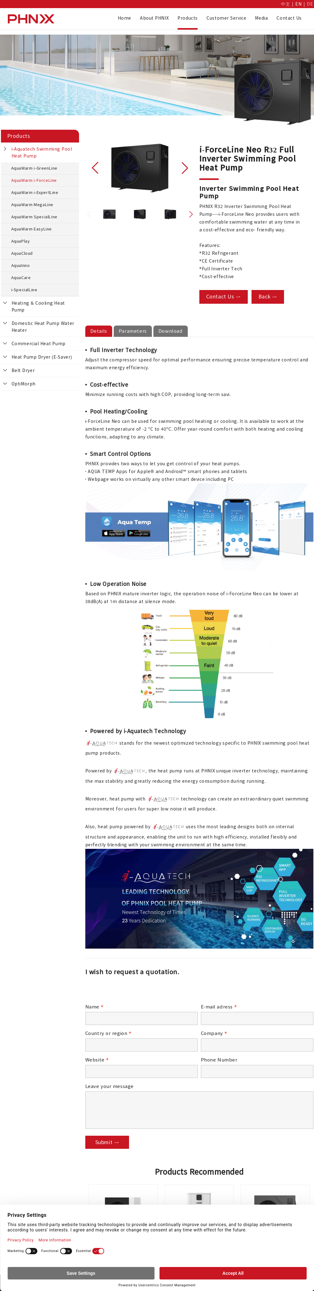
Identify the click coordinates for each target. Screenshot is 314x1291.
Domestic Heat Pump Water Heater (43, 326)
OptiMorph (24, 384)
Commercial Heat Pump (39, 343)
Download (170, 331)
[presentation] (132, 991)
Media (261, 18)
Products (187, 18)
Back (267, 296)
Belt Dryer (23, 370)
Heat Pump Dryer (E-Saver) (42, 357)
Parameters (133, 331)
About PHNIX (154, 18)
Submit (107, 1142)
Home (124, 18)
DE (310, 4)
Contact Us (289, 18)
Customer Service (226, 18)
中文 (285, 4)
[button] (95, 168)
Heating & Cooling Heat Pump (38, 306)
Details (98, 331)
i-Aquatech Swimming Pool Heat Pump (42, 152)
